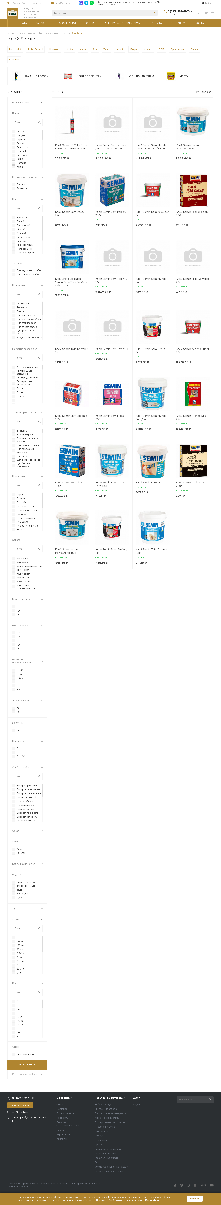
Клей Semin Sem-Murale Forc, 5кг (151, 417)
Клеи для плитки (89, 76)
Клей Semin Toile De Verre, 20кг (192, 280)
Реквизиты (62, 1117)
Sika (95, 49)
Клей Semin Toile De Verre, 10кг (152, 551)
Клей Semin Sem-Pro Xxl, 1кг (111, 551)
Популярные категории (110, 1097)
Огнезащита (101, 1131)
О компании (64, 1097)
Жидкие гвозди (37, 76)
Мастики (185, 76)
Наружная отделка (105, 1126)
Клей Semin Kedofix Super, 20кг (193, 351)
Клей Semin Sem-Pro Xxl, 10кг (111, 280)
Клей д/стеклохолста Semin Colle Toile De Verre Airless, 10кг (71, 282)
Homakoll (54, 49)
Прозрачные (177, 49)
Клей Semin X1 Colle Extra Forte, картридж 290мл (71, 147)
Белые (194, 49)
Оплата (60, 1104)
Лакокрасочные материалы (110, 1122)
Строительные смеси (106, 1158)
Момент (147, 49)
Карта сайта (63, 1134)
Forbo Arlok (15, 49)
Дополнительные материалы (110, 1113)
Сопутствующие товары (108, 1149)
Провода (100, 1144)
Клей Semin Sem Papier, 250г (110, 213)
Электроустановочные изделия (112, 1166)
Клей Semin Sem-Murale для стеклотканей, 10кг (151, 147)
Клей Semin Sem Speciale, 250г (71, 417)
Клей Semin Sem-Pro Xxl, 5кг (151, 351)
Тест (97, 1162)
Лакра (133, 49)
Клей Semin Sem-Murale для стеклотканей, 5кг (110, 147)
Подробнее (152, 1200)
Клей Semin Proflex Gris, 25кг (191, 417)
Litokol (69, 49)
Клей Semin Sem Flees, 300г (109, 417)
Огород (99, 1135)
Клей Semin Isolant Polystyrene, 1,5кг (67, 551)
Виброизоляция (103, 1104)
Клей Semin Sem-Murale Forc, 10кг (110, 484)
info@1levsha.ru (63, 3)
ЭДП (161, 49)
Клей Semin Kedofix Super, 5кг (152, 213)
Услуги (137, 1097)
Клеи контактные (141, 76)
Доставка (61, 1109)
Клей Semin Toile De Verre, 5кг (71, 351)
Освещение (101, 1140)
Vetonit (120, 49)
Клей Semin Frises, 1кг (149, 482)
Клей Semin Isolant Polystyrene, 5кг (188, 147)
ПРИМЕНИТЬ (27, 1064)
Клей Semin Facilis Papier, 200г (192, 213)
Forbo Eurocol (35, 49)
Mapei (83, 49)
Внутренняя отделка (106, 1109)
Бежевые (14, 59)
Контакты (61, 1138)
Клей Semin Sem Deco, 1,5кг (69, 213)
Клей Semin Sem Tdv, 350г (111, 349)
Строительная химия (106, 1153)
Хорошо (195, 1198)
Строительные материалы (109, 1171)
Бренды (60, 1130)
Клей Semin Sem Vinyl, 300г (69, 484)
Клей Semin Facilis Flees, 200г (191, 484)
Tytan (106, 49)
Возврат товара (65, 1113)
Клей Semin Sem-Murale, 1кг (151, 280)
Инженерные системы (107, 1117)
